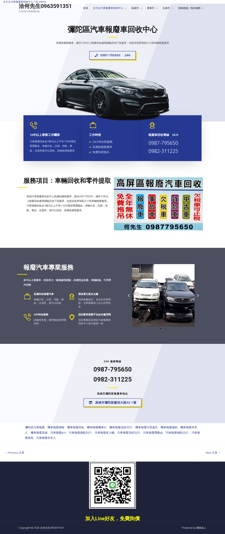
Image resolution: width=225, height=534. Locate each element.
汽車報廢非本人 (46, 438)
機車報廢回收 (75, 427)
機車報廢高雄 (39, 432)
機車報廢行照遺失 (146, 427)
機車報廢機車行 (97, 427)
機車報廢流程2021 (120, 427)
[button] (112, 56)
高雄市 (135, 8)
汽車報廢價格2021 (80, 432)
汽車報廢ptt (58, 432)
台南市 (166, 8)
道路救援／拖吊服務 (189, 8)
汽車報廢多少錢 (104, 432)
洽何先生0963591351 (45, 6)
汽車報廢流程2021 (128, 432)
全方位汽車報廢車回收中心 (108, 8)
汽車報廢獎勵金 (153, 432)
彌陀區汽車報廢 (35, 427)
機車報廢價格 (56, 427)
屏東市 (150, 8)
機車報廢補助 (169, 427)
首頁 (85, 8)
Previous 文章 (14, 452)
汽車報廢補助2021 (177, 432)
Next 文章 (213, 452)
